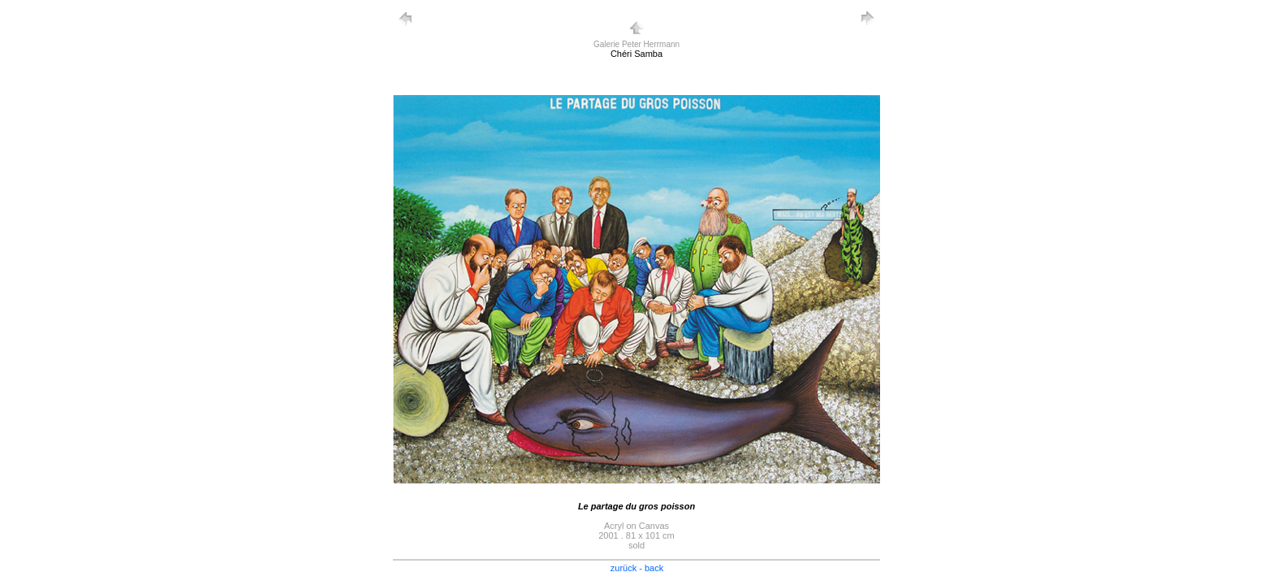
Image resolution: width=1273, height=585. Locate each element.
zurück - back (637, 568)
